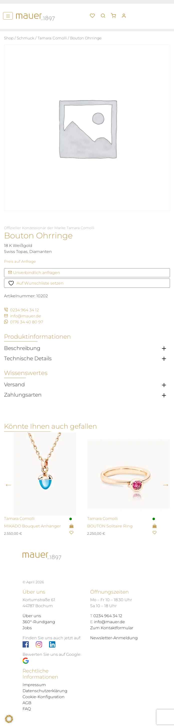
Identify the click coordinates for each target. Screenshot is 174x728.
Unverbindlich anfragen (34, 272)
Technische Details (28, 358)
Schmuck (25, 38)
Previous (8, 484)
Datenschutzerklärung (45, 690)
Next (165, 484)
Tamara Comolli (52, 38)
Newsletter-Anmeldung (114, 637)
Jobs (27, 627)
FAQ (27, 708)
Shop (9, 38)
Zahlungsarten (23, 395)
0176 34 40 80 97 (23, 322)
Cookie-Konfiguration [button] (44, 696)
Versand (14, 385)
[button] (115, 14)
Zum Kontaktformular (111, 627)
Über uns (32, 615)
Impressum (34, 684)
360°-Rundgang (39, 621)
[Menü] (8, 16)
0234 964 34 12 (21, 310)
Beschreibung (22, 348)
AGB (27, 702)
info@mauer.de (22, 316)
